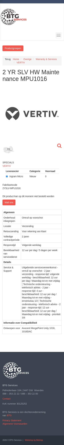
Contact (6, 398)
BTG (9, 415)
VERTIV (6, 166)
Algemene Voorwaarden (14, 423)
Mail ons (9, 202)
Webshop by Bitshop (34, 440)
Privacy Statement (11, 420)
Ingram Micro (14, 176)
